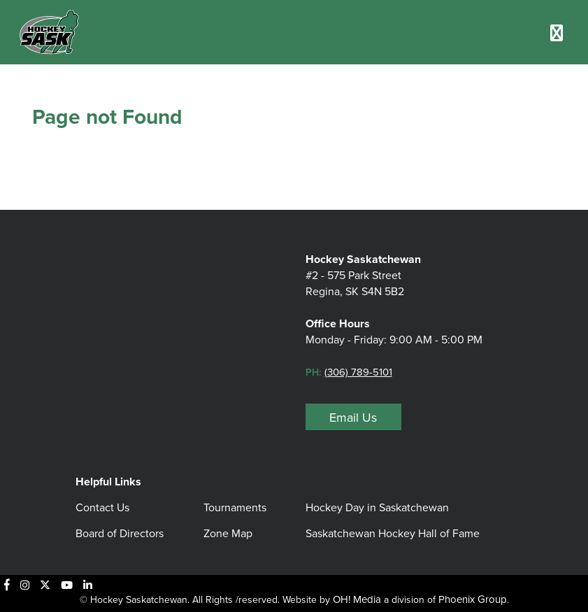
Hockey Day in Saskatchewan (377, 507)
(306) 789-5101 (358, 372)
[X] (45, 584)
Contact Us (102, 507)
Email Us (353, 417)
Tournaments (234, 507)
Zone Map (227, 533)
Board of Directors (120, 533)
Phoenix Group (472, 599)
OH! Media (357, 599)
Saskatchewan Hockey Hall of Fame (393, 533)
